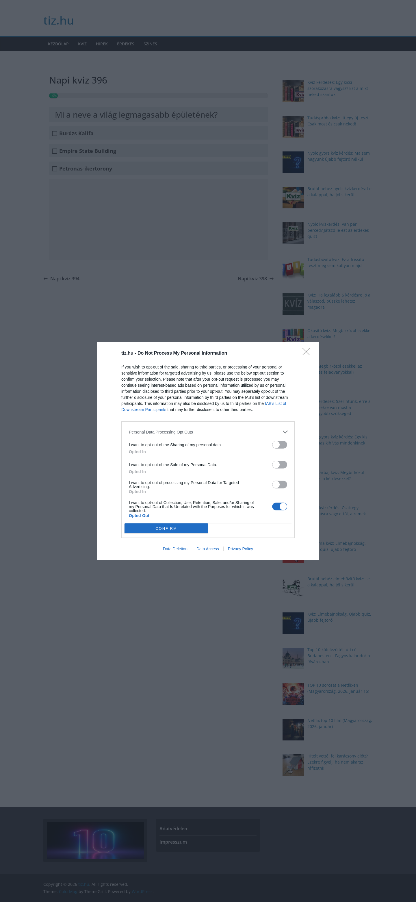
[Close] (307, 353)
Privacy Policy (240, 549)
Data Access (207, 549)
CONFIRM (166, 528)
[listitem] (208, 432)
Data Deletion (175, 549)
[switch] (279, 445)
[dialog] (208, 451)
